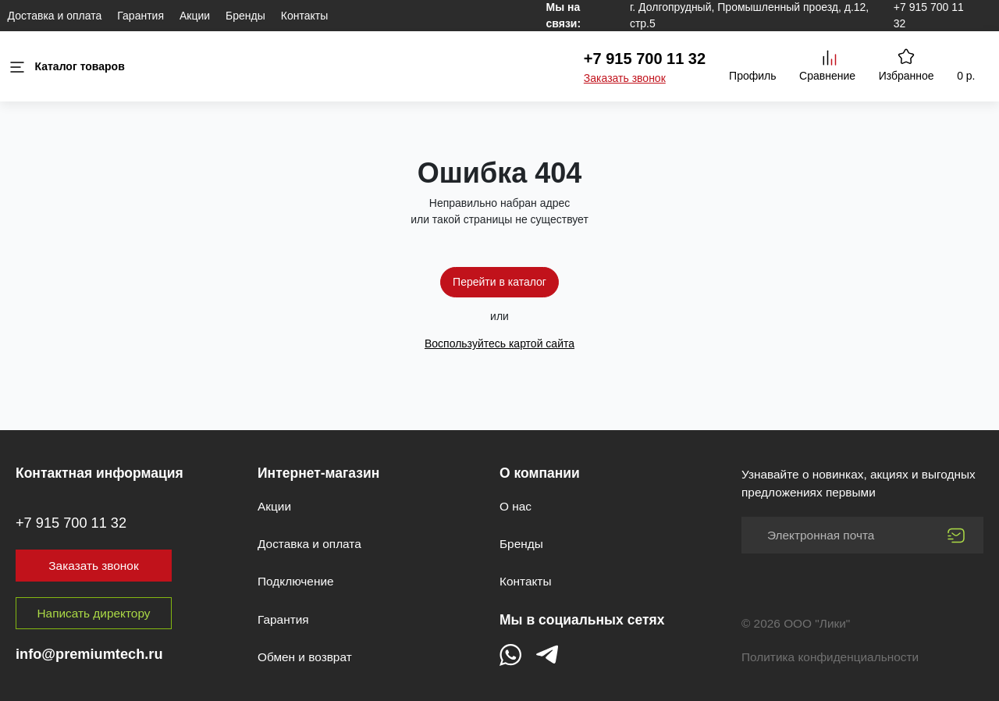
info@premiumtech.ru (89, 654)
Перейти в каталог (499, 282)
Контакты (304, 15)
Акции (195, 15)
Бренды (245, 15)
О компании (540, 473)
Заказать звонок (625, 78)
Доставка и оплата (55, 15)
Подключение (296, 581)
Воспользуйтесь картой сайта (499, 343)
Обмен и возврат (305, 657)
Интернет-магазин (318, 473)
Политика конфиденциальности (830, 657)
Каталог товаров (66, 67)
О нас (515, 506)
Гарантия (140, 15)
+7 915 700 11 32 (645, 58)
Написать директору (94, 613)
